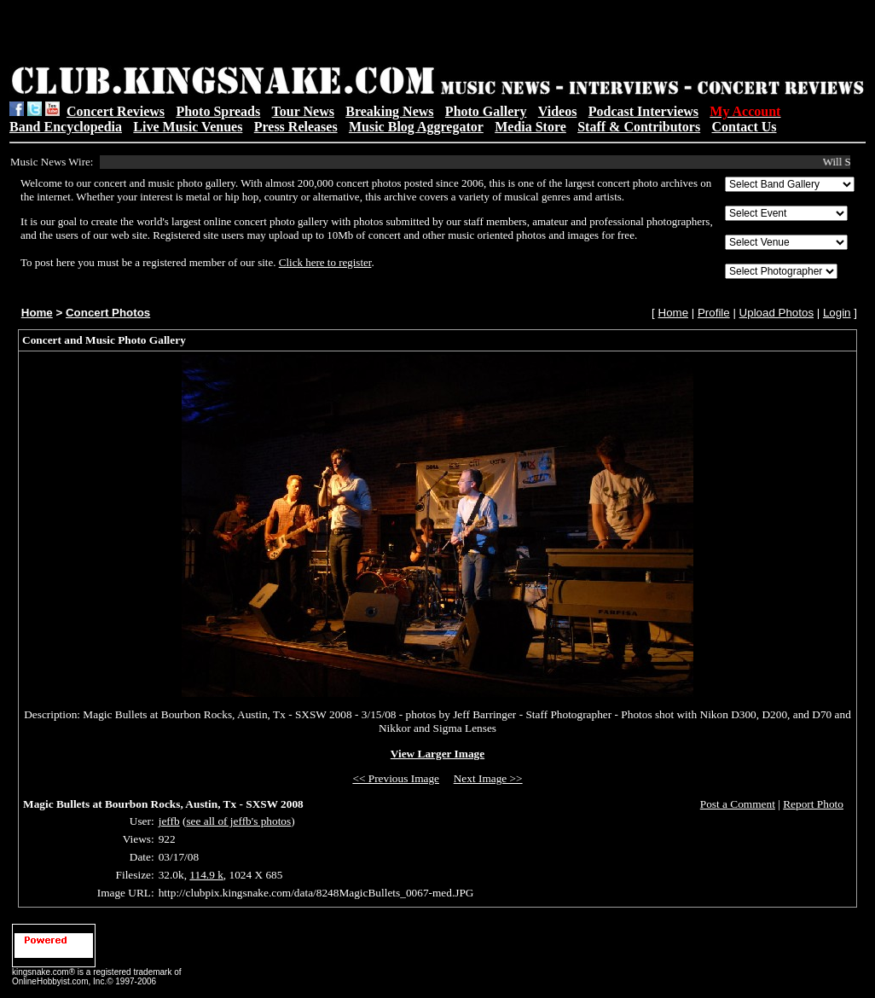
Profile (714, 312)
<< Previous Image (395, 778)
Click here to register (325, 262)
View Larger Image (437, 753)
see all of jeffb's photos (238, 821)
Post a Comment (737, 804)
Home (37, 312)
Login (837, 312)
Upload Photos (776, 312)
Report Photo (813, 804)
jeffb (169, 821)
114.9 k (206, 874)
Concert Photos (108, 312)
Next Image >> (488, 778)
